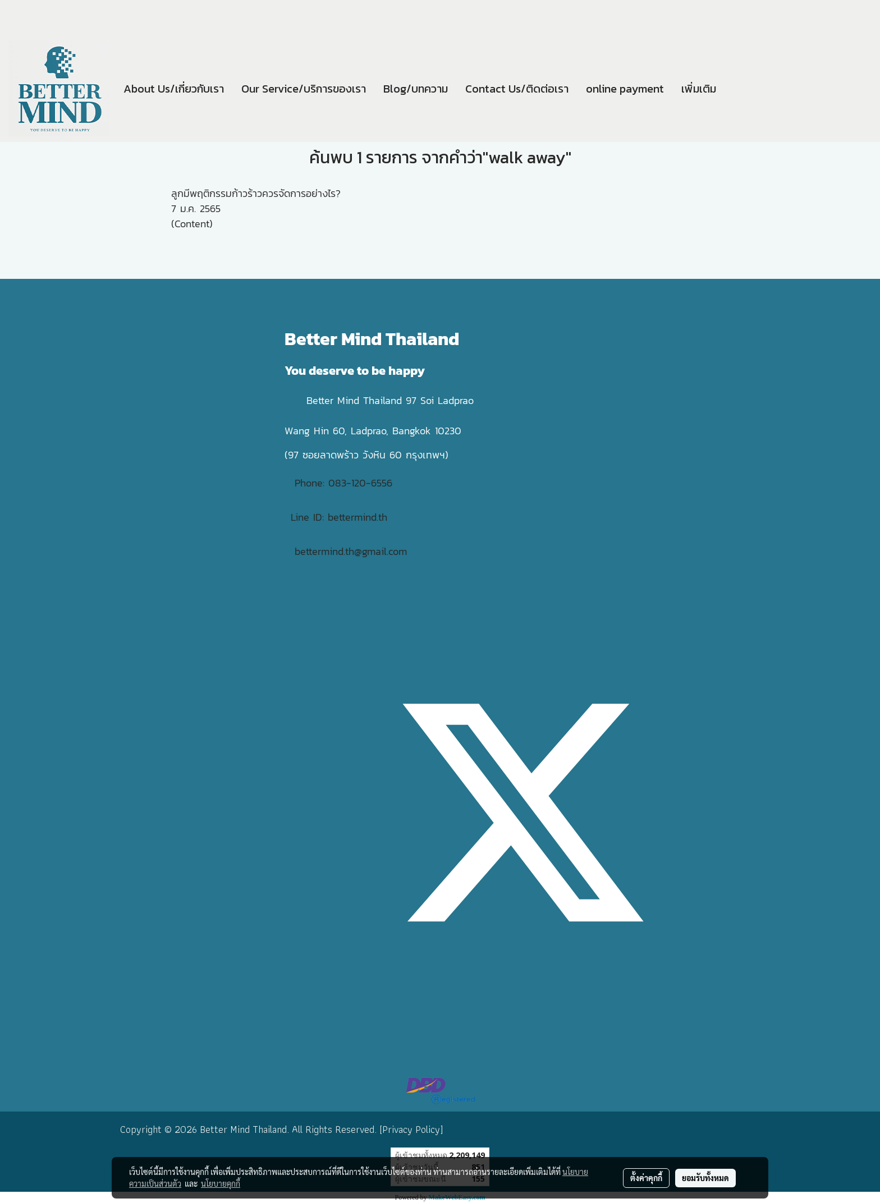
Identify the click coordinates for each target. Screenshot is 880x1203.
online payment (625, 88)
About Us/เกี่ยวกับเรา (173, 88)
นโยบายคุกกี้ (220, 1183)
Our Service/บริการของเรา (303, 88)
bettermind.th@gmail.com (351, 551)
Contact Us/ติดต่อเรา (517, 88)
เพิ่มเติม (698, 88)
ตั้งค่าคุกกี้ (646, 1178)
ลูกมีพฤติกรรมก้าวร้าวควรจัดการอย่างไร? (256, 193)
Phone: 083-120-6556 (345, 482)
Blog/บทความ (415, 88)
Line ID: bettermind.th (339, 517)
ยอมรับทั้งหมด (705, 1178)
